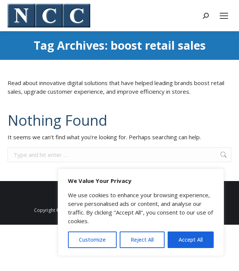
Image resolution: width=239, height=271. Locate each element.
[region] (141, 212)
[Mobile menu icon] (223, 15)
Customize (92, 239)
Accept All (191, 239)
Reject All (142, 239)
